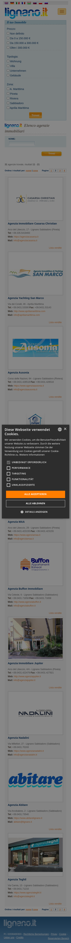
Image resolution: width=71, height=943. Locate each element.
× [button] (65, 429)
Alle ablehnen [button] (35, 503)
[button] (35, 512)
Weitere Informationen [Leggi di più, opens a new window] (32, 455)
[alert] (35, 471)
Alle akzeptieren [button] (35, 494)
